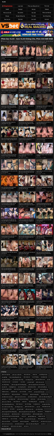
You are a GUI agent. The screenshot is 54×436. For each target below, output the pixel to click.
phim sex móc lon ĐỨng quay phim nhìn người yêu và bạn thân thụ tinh (9, 285)
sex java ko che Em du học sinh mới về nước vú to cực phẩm (44, 139)
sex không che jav (43, 374)
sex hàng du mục (29, 379)
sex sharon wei (12, 399)
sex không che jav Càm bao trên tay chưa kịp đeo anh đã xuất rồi (26, 58)
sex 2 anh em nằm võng (17, 379)
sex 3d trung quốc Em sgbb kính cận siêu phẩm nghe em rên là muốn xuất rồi (8, 221)
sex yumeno (25, 394)
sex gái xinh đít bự (6, 379)
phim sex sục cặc (40, 382)
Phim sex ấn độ (7, 12)
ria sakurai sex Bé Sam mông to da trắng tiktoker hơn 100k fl (8, 123)
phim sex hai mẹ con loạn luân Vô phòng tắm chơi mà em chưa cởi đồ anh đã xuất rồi (44, 253)
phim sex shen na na (40, 379)
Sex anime (20, 12)
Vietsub (47, 9)
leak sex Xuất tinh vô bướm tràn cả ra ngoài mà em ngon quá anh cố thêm (8, 301)
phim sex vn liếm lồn (17, 374)
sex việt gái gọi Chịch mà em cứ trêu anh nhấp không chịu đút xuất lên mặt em (44, 367)
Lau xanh (33, 19)
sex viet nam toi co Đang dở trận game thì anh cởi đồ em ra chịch (26, 318)
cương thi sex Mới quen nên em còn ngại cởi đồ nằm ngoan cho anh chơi (44, 204)
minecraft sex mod (6, 382)
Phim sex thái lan (46, 12)
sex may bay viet (22, 387)
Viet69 (7, 9)
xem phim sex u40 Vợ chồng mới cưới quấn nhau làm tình (44, 236)
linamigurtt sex (12, 387)
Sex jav (33, 9)
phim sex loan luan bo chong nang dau (22, 389)
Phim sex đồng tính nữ (33, 6)
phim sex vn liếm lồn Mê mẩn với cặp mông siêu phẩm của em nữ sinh (26, 90)
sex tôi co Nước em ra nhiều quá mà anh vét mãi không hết (26, 106)
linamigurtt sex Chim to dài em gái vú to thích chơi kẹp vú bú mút (44, 106)
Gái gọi (7, 16)
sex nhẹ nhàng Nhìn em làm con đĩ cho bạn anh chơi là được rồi (44, 269)
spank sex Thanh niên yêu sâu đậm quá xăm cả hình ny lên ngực (27, 253)
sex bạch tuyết (30, 382)
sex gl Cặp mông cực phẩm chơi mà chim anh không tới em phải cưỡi (8, 204)
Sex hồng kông (47, 16)
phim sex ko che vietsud (23, 399)
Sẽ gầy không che (20, 16)
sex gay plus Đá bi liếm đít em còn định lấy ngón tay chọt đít (44, 350)
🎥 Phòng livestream (7, 6)
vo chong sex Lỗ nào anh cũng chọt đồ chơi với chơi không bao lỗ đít (27, 74)
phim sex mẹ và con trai (20, 396)
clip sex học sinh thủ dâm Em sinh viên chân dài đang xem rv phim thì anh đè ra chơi (44, 334)
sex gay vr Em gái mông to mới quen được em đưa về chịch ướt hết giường (9, 367)
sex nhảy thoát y (5, 384)
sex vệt (48, 379)
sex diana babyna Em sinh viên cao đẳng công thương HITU (44, 123)
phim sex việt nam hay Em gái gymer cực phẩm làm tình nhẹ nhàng (8, 188)
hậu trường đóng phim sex (15, 377)
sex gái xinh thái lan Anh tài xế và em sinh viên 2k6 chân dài (26, 188)
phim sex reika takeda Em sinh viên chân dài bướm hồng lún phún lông (8, 269)
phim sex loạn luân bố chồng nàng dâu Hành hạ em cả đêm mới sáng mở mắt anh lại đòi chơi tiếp (9, 139)
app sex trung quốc (34, 394)
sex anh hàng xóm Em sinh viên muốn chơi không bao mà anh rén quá (9, 236)
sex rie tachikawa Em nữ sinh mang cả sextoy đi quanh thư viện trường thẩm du (26, 269)
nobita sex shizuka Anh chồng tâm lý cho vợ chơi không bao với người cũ (26, 220)
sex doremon (15, 382)
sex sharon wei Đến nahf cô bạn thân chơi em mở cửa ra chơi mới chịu (44, 58)
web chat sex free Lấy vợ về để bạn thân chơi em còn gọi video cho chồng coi (26, 123)
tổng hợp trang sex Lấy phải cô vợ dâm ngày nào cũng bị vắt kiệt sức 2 (27, 139)
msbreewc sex (14, 391)
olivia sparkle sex (6, 394)
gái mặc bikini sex (44, 389)
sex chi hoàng (35, 377)
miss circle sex (27, 374)
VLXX (4, 2)
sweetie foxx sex (44, 394)
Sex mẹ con (7, 19)
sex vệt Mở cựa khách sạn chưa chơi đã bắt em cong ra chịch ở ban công (8, 155)
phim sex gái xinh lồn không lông (19, 384)
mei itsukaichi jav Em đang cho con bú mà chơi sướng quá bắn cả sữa (26, 334)
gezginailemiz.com (10, 434)
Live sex (47, 19)
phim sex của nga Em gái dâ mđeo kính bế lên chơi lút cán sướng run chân (44, 90)
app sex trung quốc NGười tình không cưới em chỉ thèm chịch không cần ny (9, 90)
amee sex (35, 374)
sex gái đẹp (4, 377)
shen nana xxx (26, 377)
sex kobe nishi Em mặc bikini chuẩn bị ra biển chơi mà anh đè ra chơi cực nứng (44, 318)
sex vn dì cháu (23, 391)
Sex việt (34, 12)
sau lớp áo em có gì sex (7, 396)
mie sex (30, 391)
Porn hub (47, 6)
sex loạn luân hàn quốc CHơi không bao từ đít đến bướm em (8, 74)
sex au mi (36, 389)
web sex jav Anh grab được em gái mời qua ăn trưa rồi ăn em (27, 350)
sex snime (23, 382)
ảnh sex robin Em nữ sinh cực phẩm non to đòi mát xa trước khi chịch (26, 367)
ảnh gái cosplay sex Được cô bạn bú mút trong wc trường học (44, 285)
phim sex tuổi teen (16, 394)
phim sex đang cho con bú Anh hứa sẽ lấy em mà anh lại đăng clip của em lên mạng (27, 302)
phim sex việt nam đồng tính (45, 396)
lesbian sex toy (5, 391)
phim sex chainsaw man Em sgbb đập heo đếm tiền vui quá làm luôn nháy (9, 350)
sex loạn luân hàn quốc (39, 391)
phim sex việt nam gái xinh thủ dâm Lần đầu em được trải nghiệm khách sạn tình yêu (27, 237)
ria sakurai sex (44, 377)
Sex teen (20, 19)
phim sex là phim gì (42, 387)
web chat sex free (32, 387)
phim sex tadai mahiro (7, 389)
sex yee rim (4, 387)
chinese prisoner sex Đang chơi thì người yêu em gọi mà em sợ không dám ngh (26, 286)
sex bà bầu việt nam (32, 396)
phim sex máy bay (6, 374)
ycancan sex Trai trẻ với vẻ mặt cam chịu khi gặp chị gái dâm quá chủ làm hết (8, 107)
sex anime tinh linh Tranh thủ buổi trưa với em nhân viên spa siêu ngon (9, 318)
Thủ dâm (33, 16)
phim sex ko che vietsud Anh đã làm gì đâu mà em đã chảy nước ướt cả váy (26, 171)
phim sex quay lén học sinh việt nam (37, 384)
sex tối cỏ (4, 399)
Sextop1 (20, 9)
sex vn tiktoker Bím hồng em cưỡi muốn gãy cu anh (25, 155)
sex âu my (33, 399)
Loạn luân (20, 6)
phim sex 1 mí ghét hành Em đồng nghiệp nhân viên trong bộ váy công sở (27, 204)
